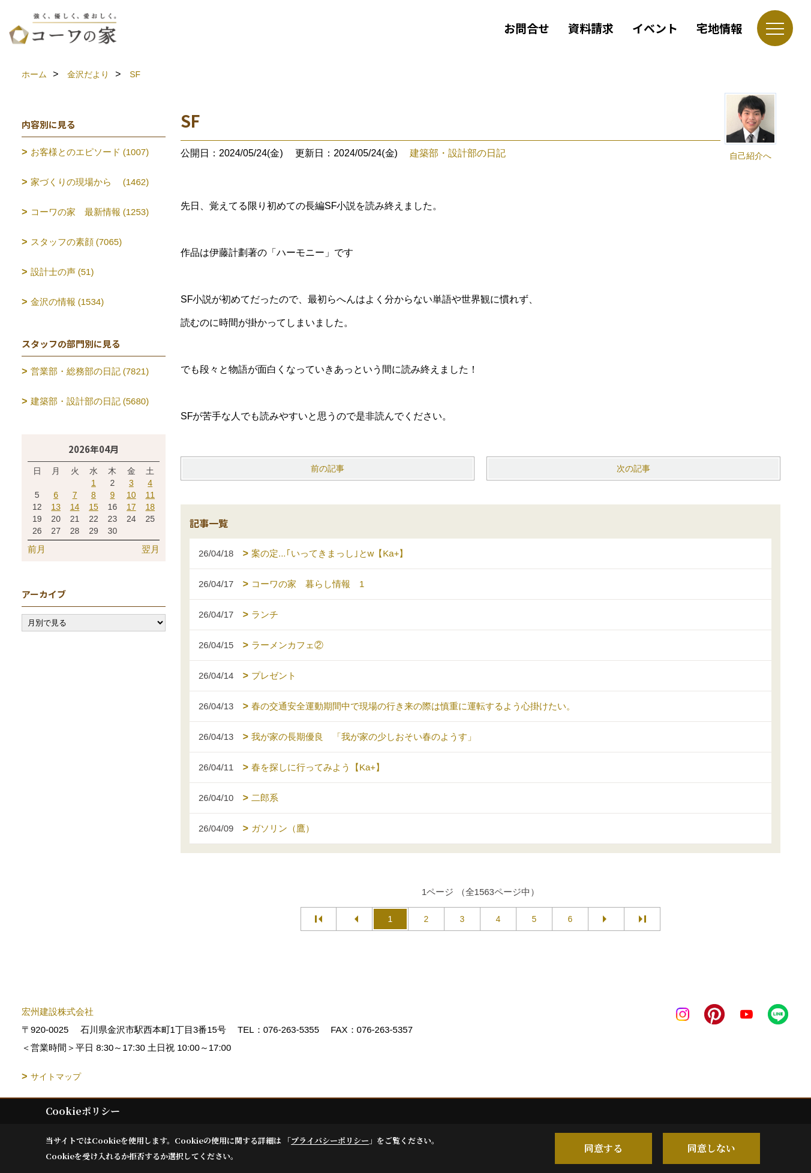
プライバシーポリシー (330, 1140)
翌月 (151, 549)
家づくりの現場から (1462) (90, 182)
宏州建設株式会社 (58, 1011)
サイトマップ (56, 1076)
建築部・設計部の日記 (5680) (90, 401)
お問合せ (526, 28)
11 (150, 495)
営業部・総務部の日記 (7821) (90, 371)
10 (131, 495)
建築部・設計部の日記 (458, 153)
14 (75, 507)
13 (56, 507)
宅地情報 (719, 28)
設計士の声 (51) (62, 272)
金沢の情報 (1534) (67, 302)
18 (150, 507)
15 (93, 507)
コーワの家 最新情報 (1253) (90, 212)
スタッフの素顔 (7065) (76, 242)
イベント (655, 28)
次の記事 (633, 468)
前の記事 (327, 468)
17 (131, 507)
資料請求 (591, 28)
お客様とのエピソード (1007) (90, 152)
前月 (37, 549)
